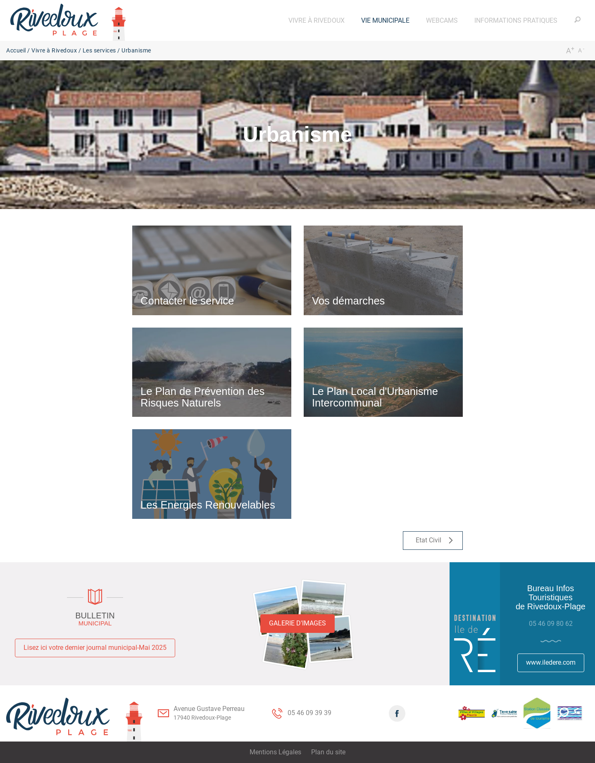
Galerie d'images (297, 623)
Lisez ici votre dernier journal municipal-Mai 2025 (95, 647)
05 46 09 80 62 (551, 624)
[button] (316, 20)
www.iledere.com (551, 662)
